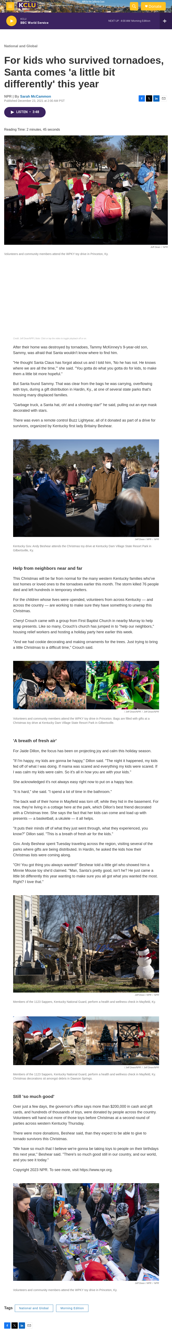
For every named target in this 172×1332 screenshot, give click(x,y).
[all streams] (166, 21)
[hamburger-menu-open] (10, 6)
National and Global (21, 46)
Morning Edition (72, 1308)
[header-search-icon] (134, 6)
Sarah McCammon (35, 96)
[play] (11, 21)
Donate (155, 6)
